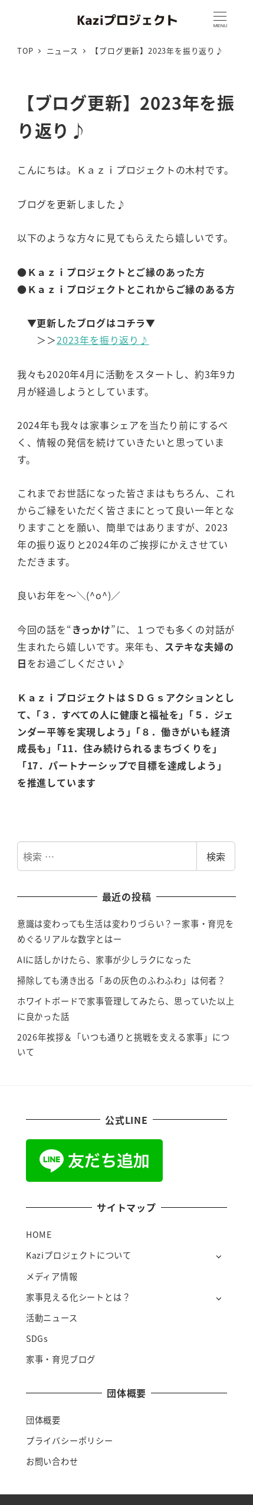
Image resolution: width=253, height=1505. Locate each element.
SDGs (37, 1338)
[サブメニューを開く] (218, 1256)
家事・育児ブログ (61, 1359)
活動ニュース (52, 1318)
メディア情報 (52, 1276)
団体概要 (43, 1420)
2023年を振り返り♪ (103, 340)
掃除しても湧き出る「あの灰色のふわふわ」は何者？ (121, 980)
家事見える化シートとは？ (78, 1297)
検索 (215, 856)
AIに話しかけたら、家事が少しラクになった (104, 960)
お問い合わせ (52, 1461)
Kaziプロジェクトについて (79, 1255)
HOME (39, 1234)
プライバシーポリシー (69, 1441)
